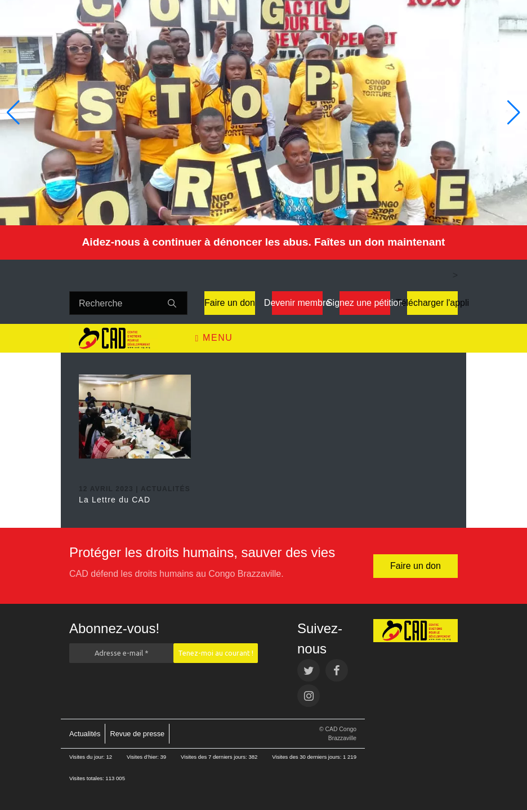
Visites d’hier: (143, 757)
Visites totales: (87, 778)
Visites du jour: (87, 757)
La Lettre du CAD (114, 499)
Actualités (84, 733)
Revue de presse (137, 733)
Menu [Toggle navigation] (214, 338)
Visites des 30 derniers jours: (307, 757)
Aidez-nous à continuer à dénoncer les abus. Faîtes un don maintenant (263, 242)
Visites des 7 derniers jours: (214, 757)
